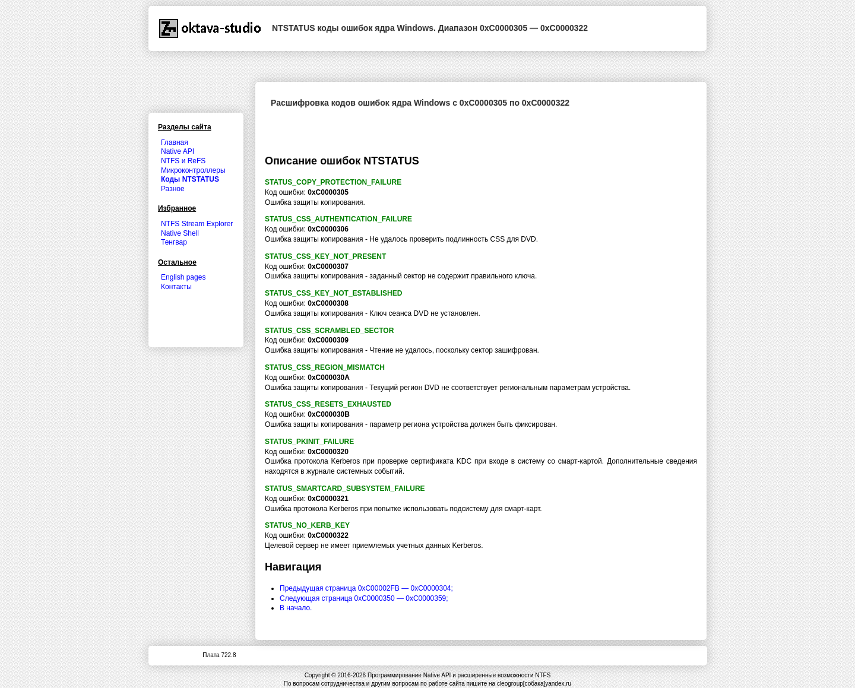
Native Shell (180, 233)
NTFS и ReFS (183, 161)
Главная (174, 142)
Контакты (176, 287)
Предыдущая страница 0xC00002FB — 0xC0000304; (366, 588)
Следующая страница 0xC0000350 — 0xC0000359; (364, 598)
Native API (177, 151)
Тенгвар (174, 242)
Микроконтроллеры (193, 170)
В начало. (296, 608)
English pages (183, 277)
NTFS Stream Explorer (197, 224)
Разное (173, 189)
